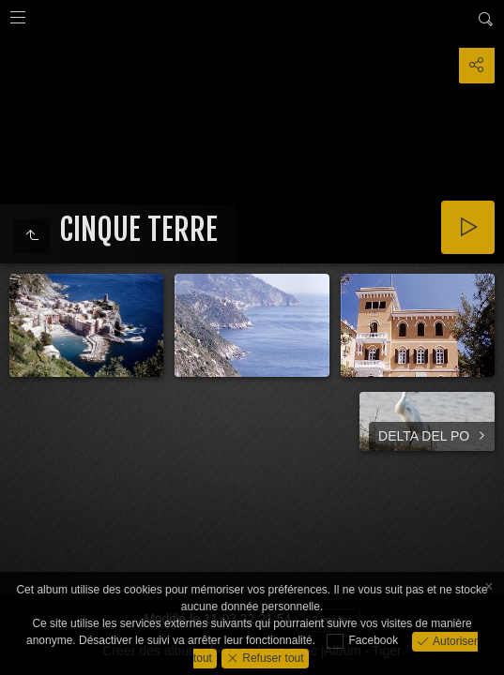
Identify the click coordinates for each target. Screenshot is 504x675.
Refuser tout (271, 657)
